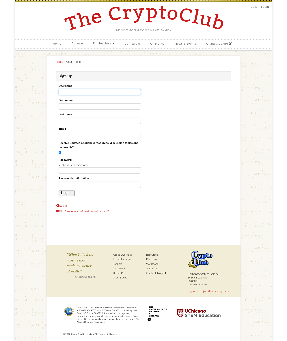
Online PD (157, 44)
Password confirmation (74, 178)
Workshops (152, 264)
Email (62, 129)
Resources (152, 255)
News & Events (185, 44)
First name (66, 100)
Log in (61, 206)
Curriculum (132, 44)
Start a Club (152, 268)
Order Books (120, 278)
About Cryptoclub (123, 255)
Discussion (152, 259)
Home (57, 44)
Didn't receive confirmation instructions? (82, 211)
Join (254, 7)
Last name (65, 114)
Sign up (66, 193)
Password (65, 160)
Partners (117, 264)
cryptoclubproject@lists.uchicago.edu (208, 291)
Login (265, 7)
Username (65, 86)
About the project (123, 259)
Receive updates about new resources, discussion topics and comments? (98, 145)
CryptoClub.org (219, 44)
